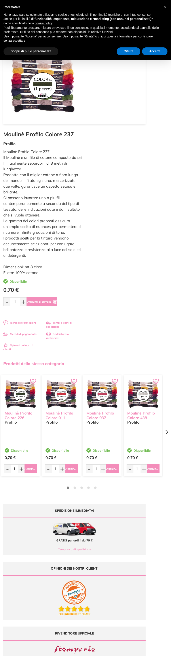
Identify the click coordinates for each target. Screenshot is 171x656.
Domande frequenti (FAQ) (147, 546)
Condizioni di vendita (144, 559)
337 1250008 (61, 577)
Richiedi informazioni (105, 231)
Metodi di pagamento (105, 243)
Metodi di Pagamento (145, 551)
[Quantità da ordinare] (100, 210)
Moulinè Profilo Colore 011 (59, 322)
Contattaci (95, 568)
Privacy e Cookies (142, 563)
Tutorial (93, 555)
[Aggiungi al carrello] (133, 210)
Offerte (93, 551)
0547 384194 (61, 564)
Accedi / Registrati (100, 563)
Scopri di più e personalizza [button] (31, 51)
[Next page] (166, 341)
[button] (165, 7)
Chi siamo (95, 559)
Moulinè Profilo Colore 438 (141, 322)
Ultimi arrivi (96, 546)
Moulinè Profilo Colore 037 (100, 322)
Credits (146, 650)
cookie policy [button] (43, 23)
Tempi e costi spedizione (42, 458)
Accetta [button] (154, 51)
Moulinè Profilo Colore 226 (18, 322)
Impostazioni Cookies (145, 568)
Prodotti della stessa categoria (33, 272)
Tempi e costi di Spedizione (148, 555)
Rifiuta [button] (128, 51)
